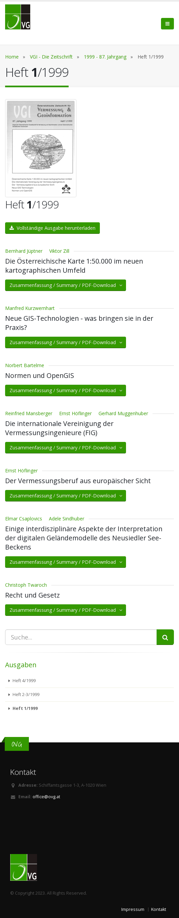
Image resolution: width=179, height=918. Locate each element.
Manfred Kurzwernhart (30, 308)
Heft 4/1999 (24, 681)
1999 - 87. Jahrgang (105, 56)
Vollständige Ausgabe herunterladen (52, 228)
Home (12, 56)
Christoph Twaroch (26, 585)
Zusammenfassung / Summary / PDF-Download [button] (66, 285)
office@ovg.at (46, 797)
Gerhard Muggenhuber (123, 413)
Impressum (132, 909)
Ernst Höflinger (75, 413)
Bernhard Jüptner (23, 251)
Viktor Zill (59, 251)
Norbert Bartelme (24, 365)
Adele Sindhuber (66, 518)
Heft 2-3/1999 (25, 694)
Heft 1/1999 (25, 708)
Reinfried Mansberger (28, 413)
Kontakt (158, 909)
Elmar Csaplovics (23, 518)
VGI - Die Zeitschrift (51, 56)
